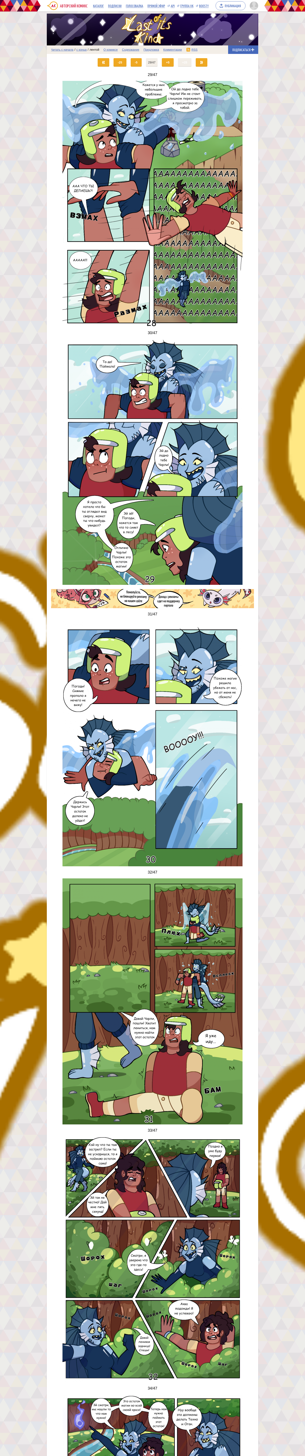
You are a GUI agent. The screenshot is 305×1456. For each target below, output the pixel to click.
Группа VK (186, 5)
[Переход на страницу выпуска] (152, 204)
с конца (81, 49)
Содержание (130, 49)
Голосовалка (134, 5)
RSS (194, 49)
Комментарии (172, 49)
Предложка (151, 49)
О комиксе (110, 49)
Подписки (115, 5)
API (173, 5)
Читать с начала (62, 49)
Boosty (204, 5)
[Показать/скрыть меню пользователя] (253, 5)
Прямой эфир (156, 5)
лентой (94, 49)
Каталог (98, 5)
